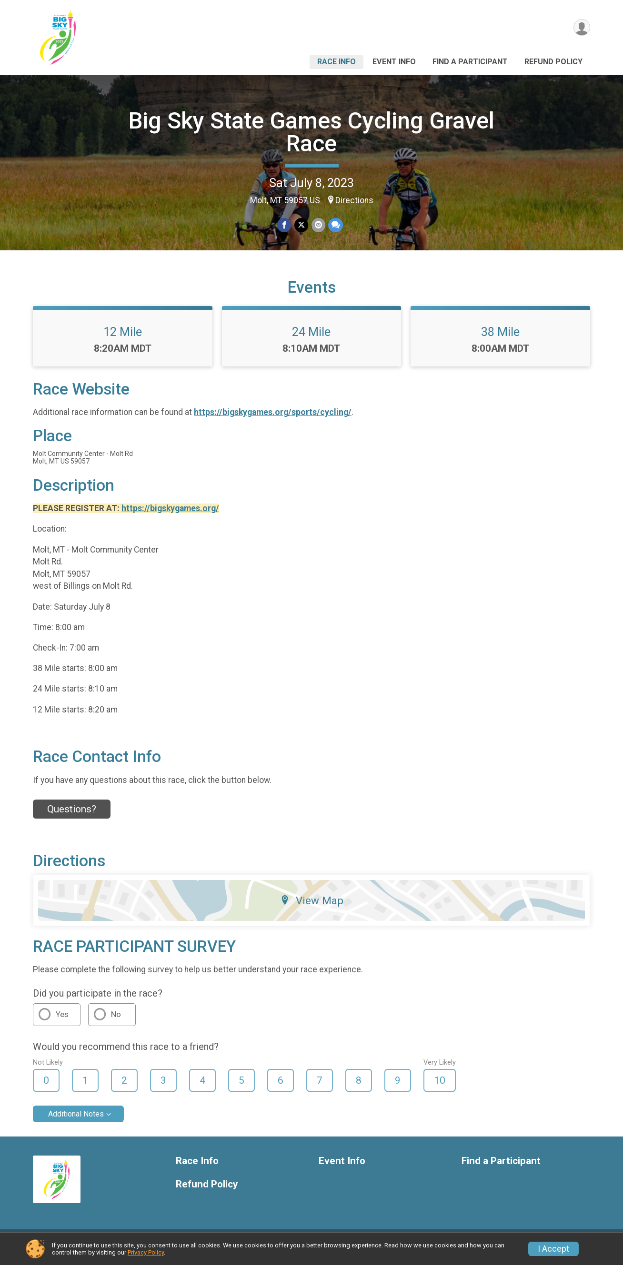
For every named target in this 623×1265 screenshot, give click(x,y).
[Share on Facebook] (284, 225)
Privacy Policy (146, 1252)
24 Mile (311, 337)
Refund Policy (553, 61)
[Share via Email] (318, 225)
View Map (311, 906)
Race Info (336, 61)
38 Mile (500, 337)
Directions (354, 200)
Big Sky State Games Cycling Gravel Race (311, 132)
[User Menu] (581, 28)
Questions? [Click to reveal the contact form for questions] (71, 815)
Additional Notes (76, 1120)
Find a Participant (470, 61)
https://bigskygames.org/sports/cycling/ (273, 418)
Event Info (394, 61)
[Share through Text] (335, 225)
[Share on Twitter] (301, 225)
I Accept (553, 1249)
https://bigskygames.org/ (170, 514)
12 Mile (122, 337)
